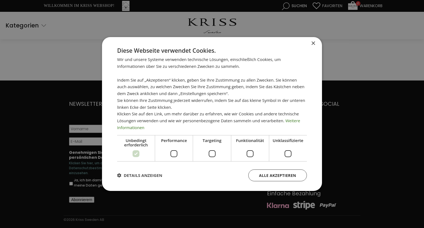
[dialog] (212, 114)
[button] (139, 175)
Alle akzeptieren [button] (277, 175)
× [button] (313, 43)
